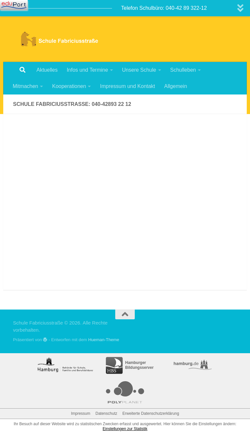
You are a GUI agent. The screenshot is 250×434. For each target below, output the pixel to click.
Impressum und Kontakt (127, 86)
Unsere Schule (139, 70)
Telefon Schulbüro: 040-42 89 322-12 (164, 8)
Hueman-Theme (103, 339)
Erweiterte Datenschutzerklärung (150, 413)
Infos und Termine (87, 70)
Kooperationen (69, 86)
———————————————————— (60, 8)
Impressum (80, 413)
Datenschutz (106, 413)
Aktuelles (47, 70)
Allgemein (175, 86)
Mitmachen (25, 86)
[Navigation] (14, 5)
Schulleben (183, 70)
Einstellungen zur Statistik (125, 429)
